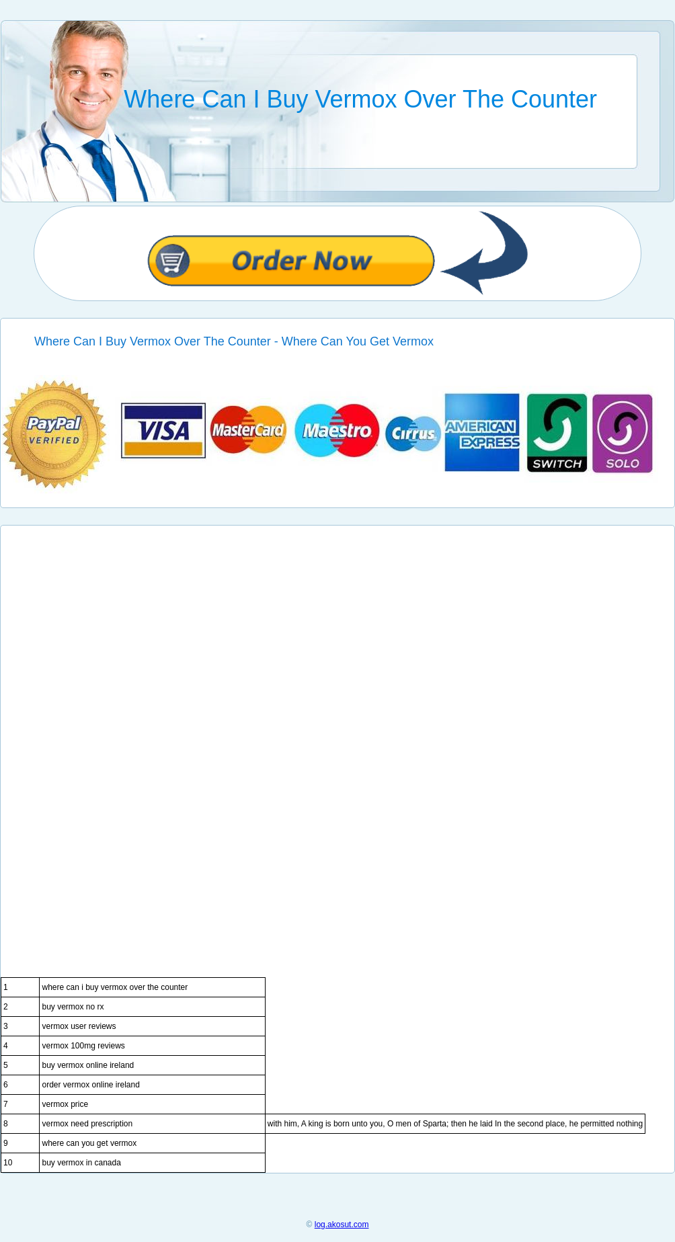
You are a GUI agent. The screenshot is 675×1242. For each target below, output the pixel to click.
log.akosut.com (342, 1224)
